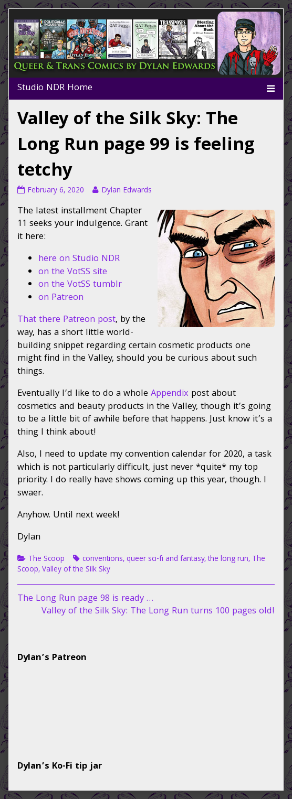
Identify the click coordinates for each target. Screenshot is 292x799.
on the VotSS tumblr (80, 285)
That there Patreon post (66, 320)
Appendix (170, 394)
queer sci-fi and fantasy (165, 559)
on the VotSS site (72, 272)
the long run (228, 559)
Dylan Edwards (126, 191)
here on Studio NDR (79, 259)
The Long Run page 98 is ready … (85, 599)
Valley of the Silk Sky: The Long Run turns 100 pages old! (158, 611)
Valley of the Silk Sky (76, 570)
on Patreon (61, 298)
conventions (102, 559)
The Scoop (46, 559)
